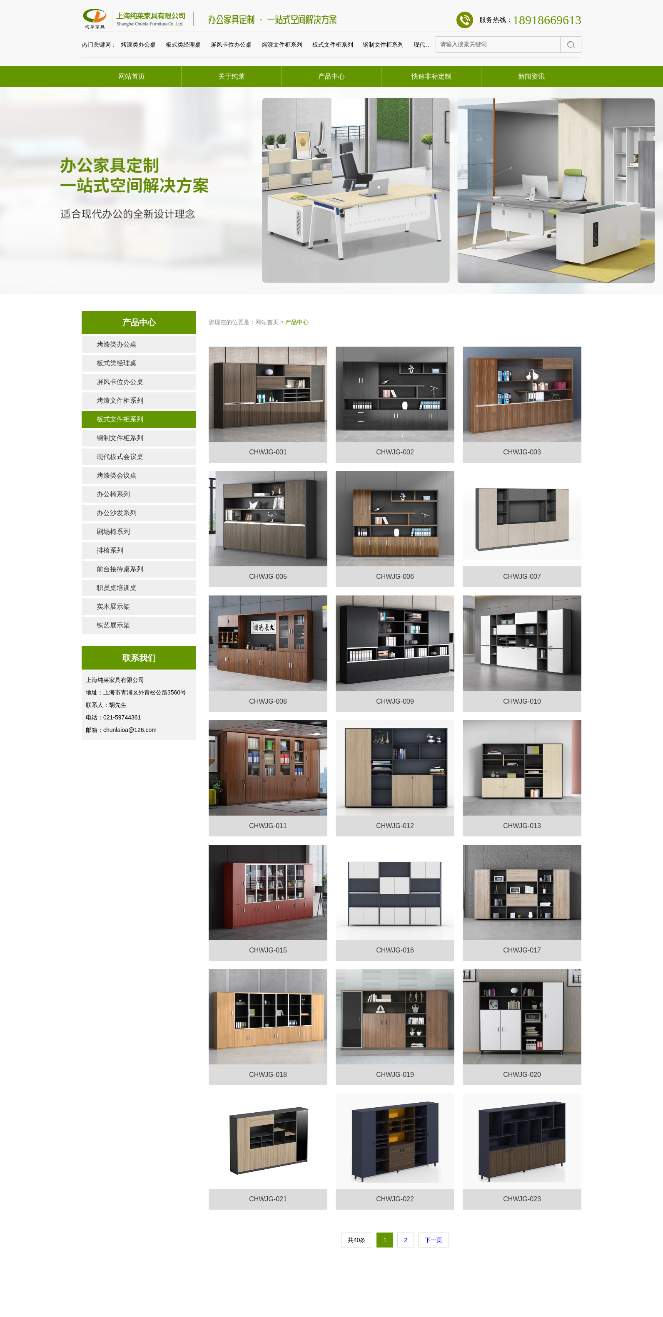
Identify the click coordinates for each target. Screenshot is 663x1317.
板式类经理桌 (183, 45)
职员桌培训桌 (117, 587)
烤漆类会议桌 (117, 475)
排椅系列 (110, 550)
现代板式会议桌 (434, 45)
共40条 (357, 1240)
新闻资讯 (531, 76)
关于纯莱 (231, 76)
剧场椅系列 (113, 531)
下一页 (433, 1240)
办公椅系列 (113, 494)
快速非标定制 (431, 76)
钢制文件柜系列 (383, 45)
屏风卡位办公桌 (231, 45)
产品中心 (331, 76)
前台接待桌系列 (120, 569)
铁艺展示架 (113, 625)
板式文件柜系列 (332, 45)
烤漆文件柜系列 (282, 45)
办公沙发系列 (117, 512)
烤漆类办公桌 (138, 45)
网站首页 (131, 76)
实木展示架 (113, 606)
